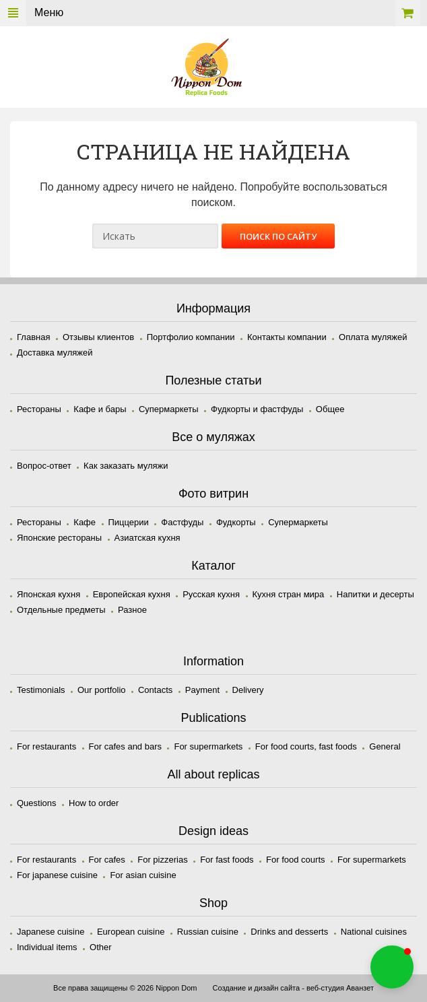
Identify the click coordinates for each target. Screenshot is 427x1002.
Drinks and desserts (289, 932)
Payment (202, 690)
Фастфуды (182, 522)
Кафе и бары (99, 409)
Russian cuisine (207, 932)
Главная (33, 337)
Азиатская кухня (147, 538)
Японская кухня (48, 594)
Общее (330, 409)
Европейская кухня (131, 594)
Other (101, 947)
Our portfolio (101, 690)
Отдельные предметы (61, 610)
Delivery (248, 690)
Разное (132, 610)
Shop (213, 903)
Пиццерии (128, 522)
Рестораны (39, 409)
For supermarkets (208, 746)
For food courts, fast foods (306, 746)
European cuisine (130, 932)
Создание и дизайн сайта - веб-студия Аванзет (292, 988)
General (384, 746)
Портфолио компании (191, 337)
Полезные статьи (213, 380)
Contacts (155, 690)
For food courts (295, 860)
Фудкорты (236, 522)
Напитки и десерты (375, 594)
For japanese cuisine (57, 875)
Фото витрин (213, 493)
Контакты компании (287, 337)
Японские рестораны (59, 538)
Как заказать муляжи (126, 466)
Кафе (84, 522)
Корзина (407, 13)
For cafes (107, 860)
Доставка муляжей (55, 352)
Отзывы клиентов (98, 337)
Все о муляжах (213, 437)
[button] (392, 967)
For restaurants (46, 746)
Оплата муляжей (373, 337)
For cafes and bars (125, 746)
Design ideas (213, 831)
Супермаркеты (169, 409)
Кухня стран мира (289, 594)
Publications (213, 718)
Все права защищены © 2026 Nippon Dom (125, 988)
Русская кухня (211, 594)
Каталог (213, 565)
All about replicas (213, 774)
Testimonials (41, 690)
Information (213, 661)
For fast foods (226, 860)
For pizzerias (162, 860)
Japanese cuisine (50, 932)
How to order (94, 803)
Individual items (47, 947)
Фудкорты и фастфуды (257, 409)
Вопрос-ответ (44, 466)
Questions (37, 803)
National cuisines (374, 932)
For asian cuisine (143, 875)
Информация (213, 308)
